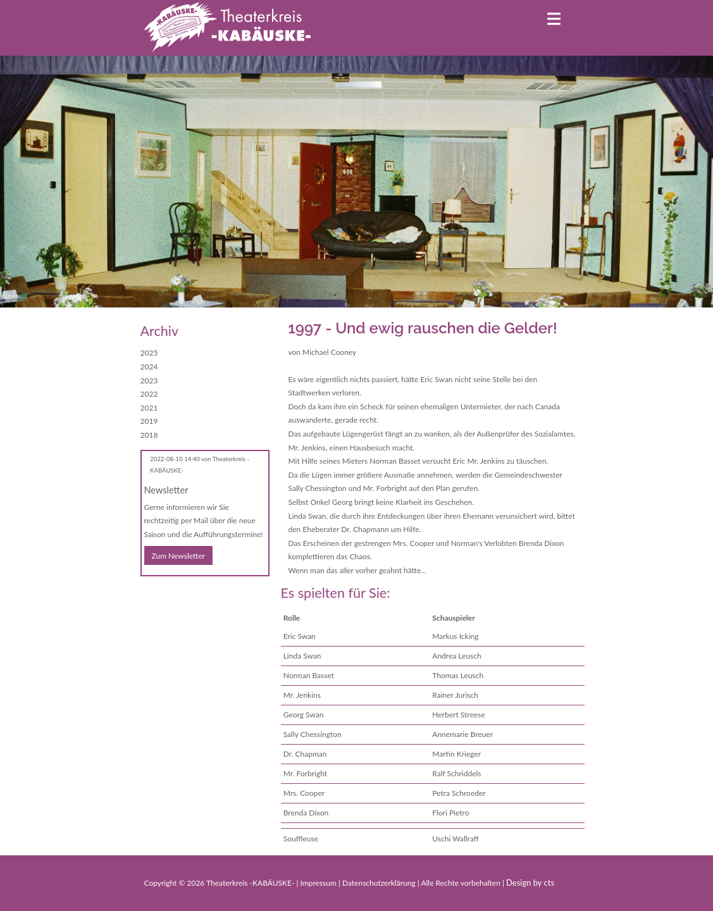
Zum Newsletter (178, 556)
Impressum (319, 883)
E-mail (176, 594)
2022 (149, 394)
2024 (149, 366)
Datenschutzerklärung (380, 883)
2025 (149, 352)
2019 (149, 421)
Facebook (150, 594)
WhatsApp (201, 594)
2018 (149, 435)
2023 (149, 380)
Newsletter (166, 490)
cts (549, 882)
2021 (149, 407)
